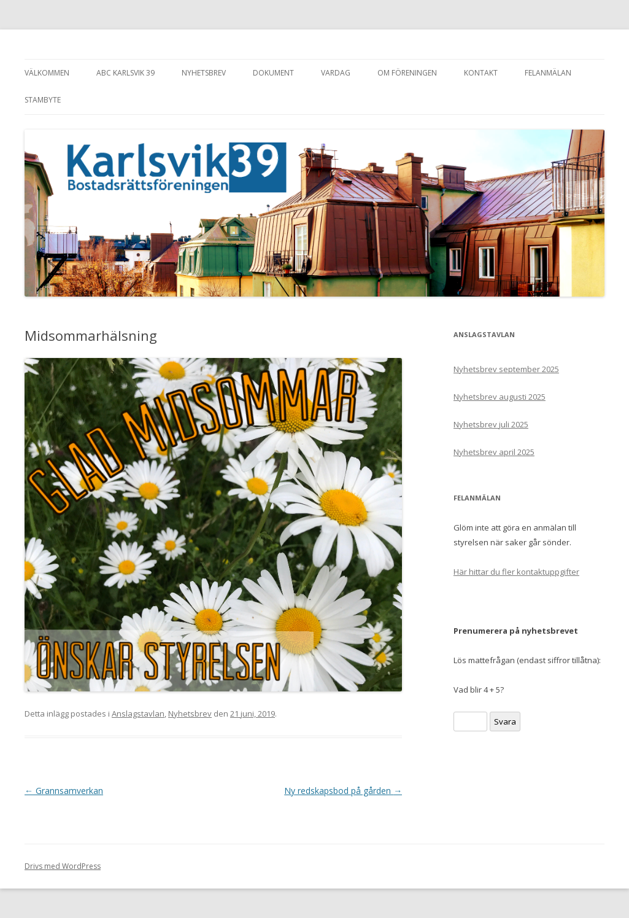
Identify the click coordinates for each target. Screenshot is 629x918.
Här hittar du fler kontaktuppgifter (516, 571)
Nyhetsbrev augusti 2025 (499, 396)
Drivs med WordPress (63, 866)
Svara (505, 721)
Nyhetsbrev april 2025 (493, 451)
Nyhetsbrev (204, 73)
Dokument (273, 73)
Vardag (335, 73)
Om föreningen (407, 73)
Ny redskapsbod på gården (343, 790)
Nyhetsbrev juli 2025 (490, 424)
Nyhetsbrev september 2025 (506, 369)
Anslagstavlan (138, 713)
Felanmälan (548, 73)
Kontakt (481, 73)
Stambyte (43, 100)
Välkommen (47, 73)
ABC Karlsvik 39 (125, 73)
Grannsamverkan (64, 790)
